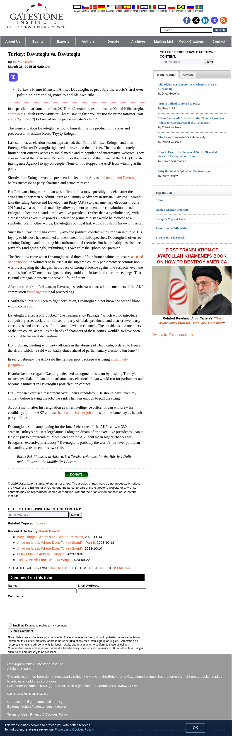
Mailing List (163, 41)
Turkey (40, 523)
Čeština (85, 11)
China (159, 200)
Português (181, 11)
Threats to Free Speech (170, 237)
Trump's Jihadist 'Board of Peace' (179, 103)
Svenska (199, 11)
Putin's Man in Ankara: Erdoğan (41, 554)
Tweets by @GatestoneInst (172, 334)
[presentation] (166, 74)
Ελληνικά (110, 11)
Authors (88, 41)
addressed (15, 114)
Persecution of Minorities (171, 228)
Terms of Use (17, 714)
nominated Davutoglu (122, 177)
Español (127, 11)
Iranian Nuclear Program (172, 209)
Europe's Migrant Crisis (171, 219)
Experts (63, 41)
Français (136, 11)
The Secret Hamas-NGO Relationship (181, 137)
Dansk (93, 11)
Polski (171, 11)
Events (38, 41)
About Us (12, 41)
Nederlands (162, 11)
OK (195, 728)
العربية (77, 11)
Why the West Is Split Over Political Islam (184, 171)
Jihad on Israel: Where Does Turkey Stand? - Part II (56, 542)
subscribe (57, 568)
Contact (219, 41)
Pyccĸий (190, 11)
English (119, 11)
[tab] (166, 74)
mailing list (121, 568)
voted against (37, 292)
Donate (113, 41)
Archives (138, 41)
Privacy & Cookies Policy (49, 714)
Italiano (152, 11)
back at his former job (74, 412)
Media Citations (191, 41)
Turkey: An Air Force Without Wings (43, 560)
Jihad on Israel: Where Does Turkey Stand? (50, 548)
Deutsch (101, 11)
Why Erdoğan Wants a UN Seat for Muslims (50, 537)
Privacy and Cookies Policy (74, 729)
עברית (144, 11)
